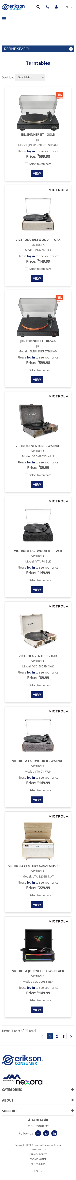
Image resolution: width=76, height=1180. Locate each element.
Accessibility (38, 1163)
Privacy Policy (38, 1154)
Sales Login (40, 1120)
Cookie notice (38, 1159)
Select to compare (38, 164)
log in (31, 151)
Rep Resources (38, 1126)
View (37, 173)
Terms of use (38, 1149)
